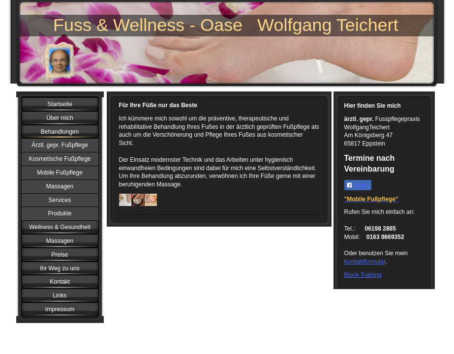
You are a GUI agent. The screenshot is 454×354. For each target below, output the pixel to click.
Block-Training (363, 274)
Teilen (357, 185)
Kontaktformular (365, 261)
